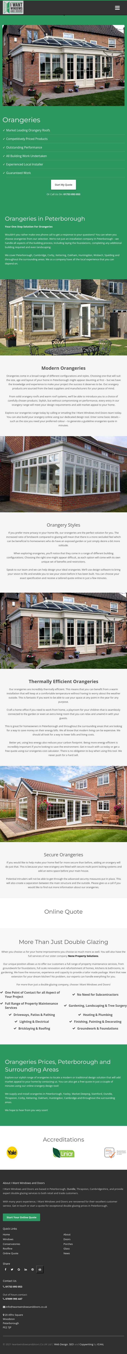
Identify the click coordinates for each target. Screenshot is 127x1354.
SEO (71, 1344)
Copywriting (86, 1344)
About (67, 1234)
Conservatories (11, 1244)
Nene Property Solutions (83, 956)
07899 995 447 (13, 1299)
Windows (8, 1239)
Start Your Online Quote (21, 1217)
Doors (67, 1239)
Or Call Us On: (63, 194)
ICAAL (100, 1344)
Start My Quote (63, 184)
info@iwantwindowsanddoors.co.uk (26, 1306)
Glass (67, 1248)
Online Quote (10, 1253)
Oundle (71, 1189)
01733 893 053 (13, 1286)
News (67, 1253)
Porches (68, 1244)
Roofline (7, 1248)
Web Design (61, 1344)
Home (6, 1234)
